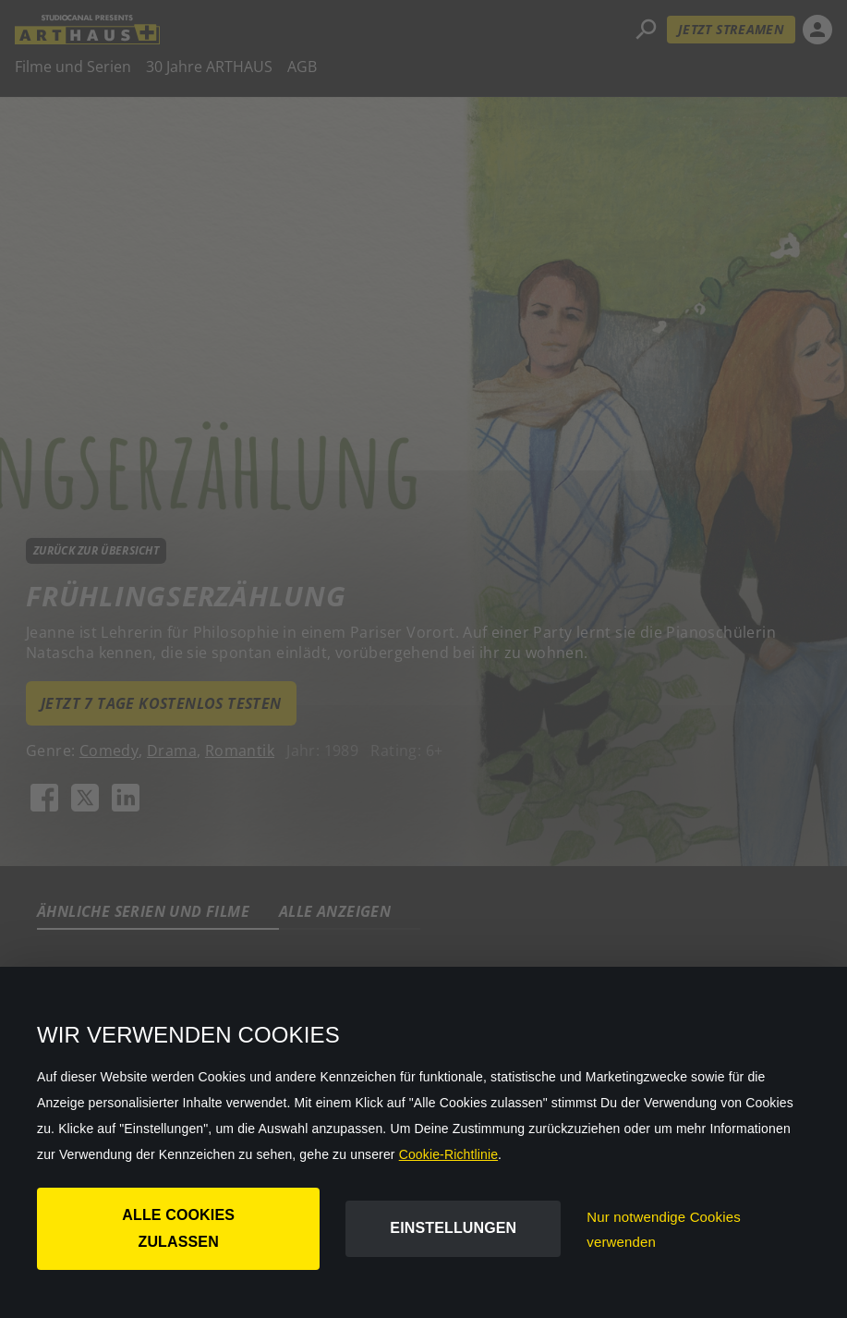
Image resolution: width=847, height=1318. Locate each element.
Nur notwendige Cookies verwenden (664, 1229)
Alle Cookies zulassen (178, 1228)
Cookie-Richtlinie (448, 1154)
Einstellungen (453, 1228)
